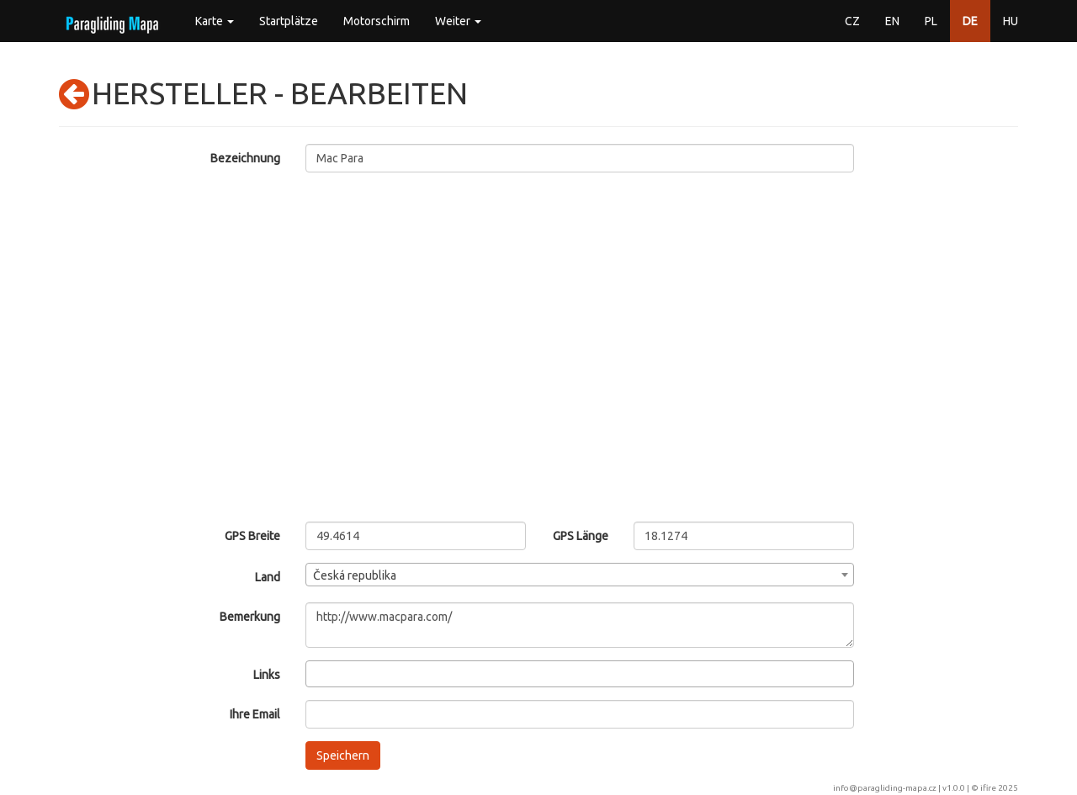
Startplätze (288, 21)
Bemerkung (250, 616)
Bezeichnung (245, 158)
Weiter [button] (458, 21)
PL (931, 21)
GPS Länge (580, 536)
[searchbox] (315, 673)
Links (266, 674)
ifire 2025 (999, 787)
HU (1010, 21)
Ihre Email (255, 714)
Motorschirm (376, 21)
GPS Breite (252, 536)
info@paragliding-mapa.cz (884, 787)
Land (267, 577)
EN (892, 21)
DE (970, 21)
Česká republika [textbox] (354, 575)
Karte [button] (214, 21)
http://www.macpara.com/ (580, 625)
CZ (852, 21)
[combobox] (580, 574)
